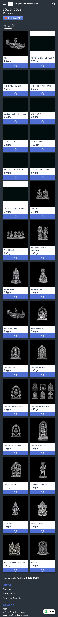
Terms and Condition (12, 598)
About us (7, 589)
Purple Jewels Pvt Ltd (26, 3)
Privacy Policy (9, 593)
